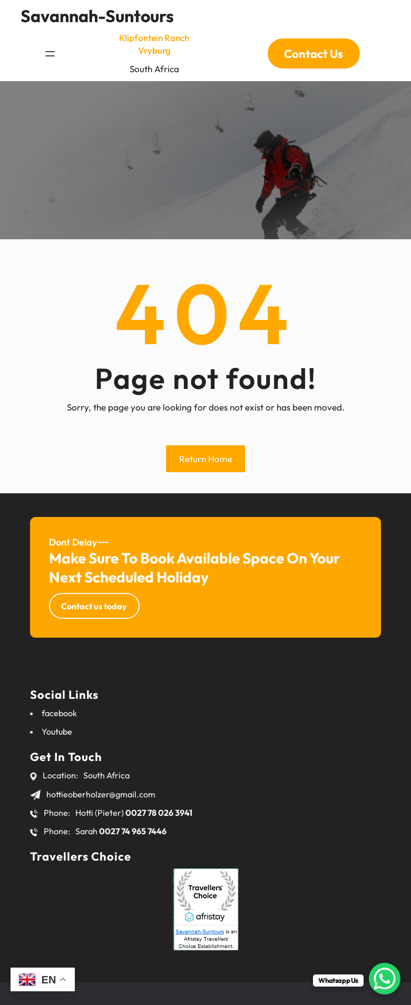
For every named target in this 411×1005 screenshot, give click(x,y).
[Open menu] (50, 48)
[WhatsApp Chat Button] (384, 978)
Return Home (205, 458)
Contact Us (313, 48)
